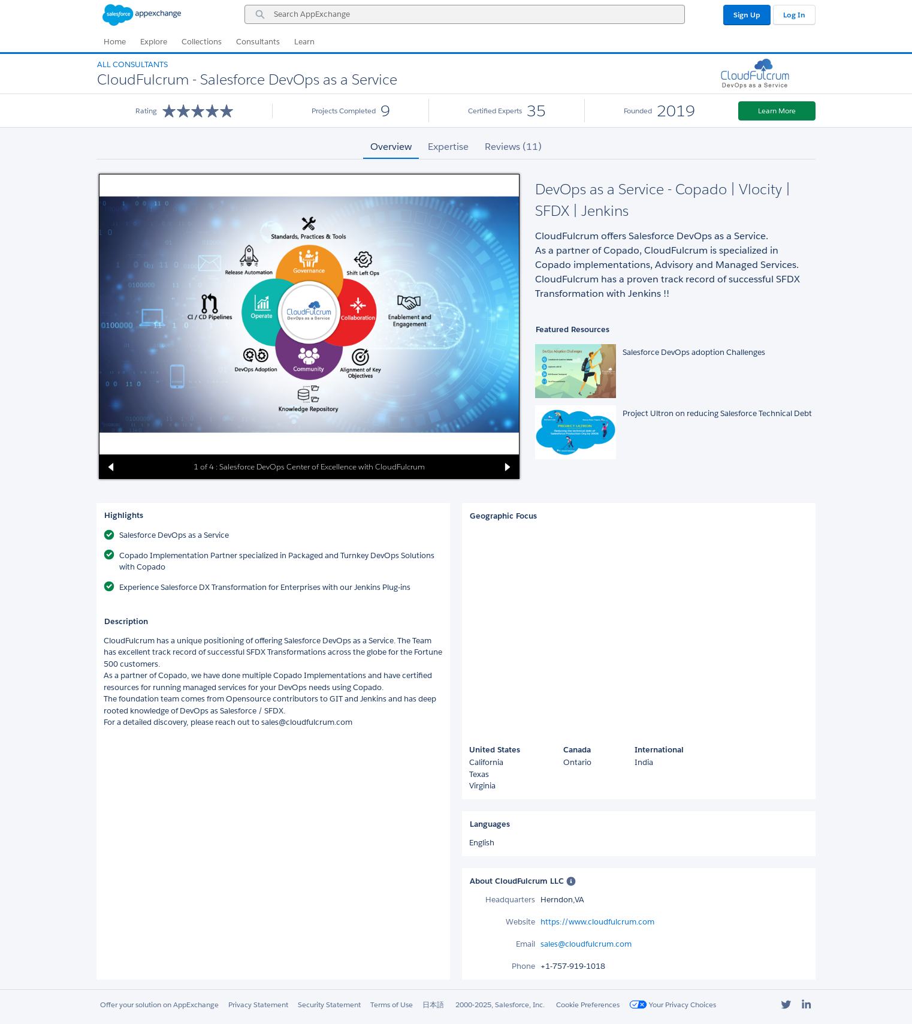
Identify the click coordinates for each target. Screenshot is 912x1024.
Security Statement (329, 1004)
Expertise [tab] (448, 146)
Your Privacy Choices (672, 1004)
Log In (794, 15)
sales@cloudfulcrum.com (586, 944)
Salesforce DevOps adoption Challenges (694, 352)
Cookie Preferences (588, 1004)
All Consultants (132, 64)
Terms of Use (391, 1004)
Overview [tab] (391, 146)
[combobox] (464, 14)
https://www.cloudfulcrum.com (597, 922)
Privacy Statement (258, 1004)
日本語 (433, 1004)
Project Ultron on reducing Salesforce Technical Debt (717, 413)
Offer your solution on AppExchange (159, 1004)
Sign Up (746, 15)
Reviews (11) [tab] (513, 146)
